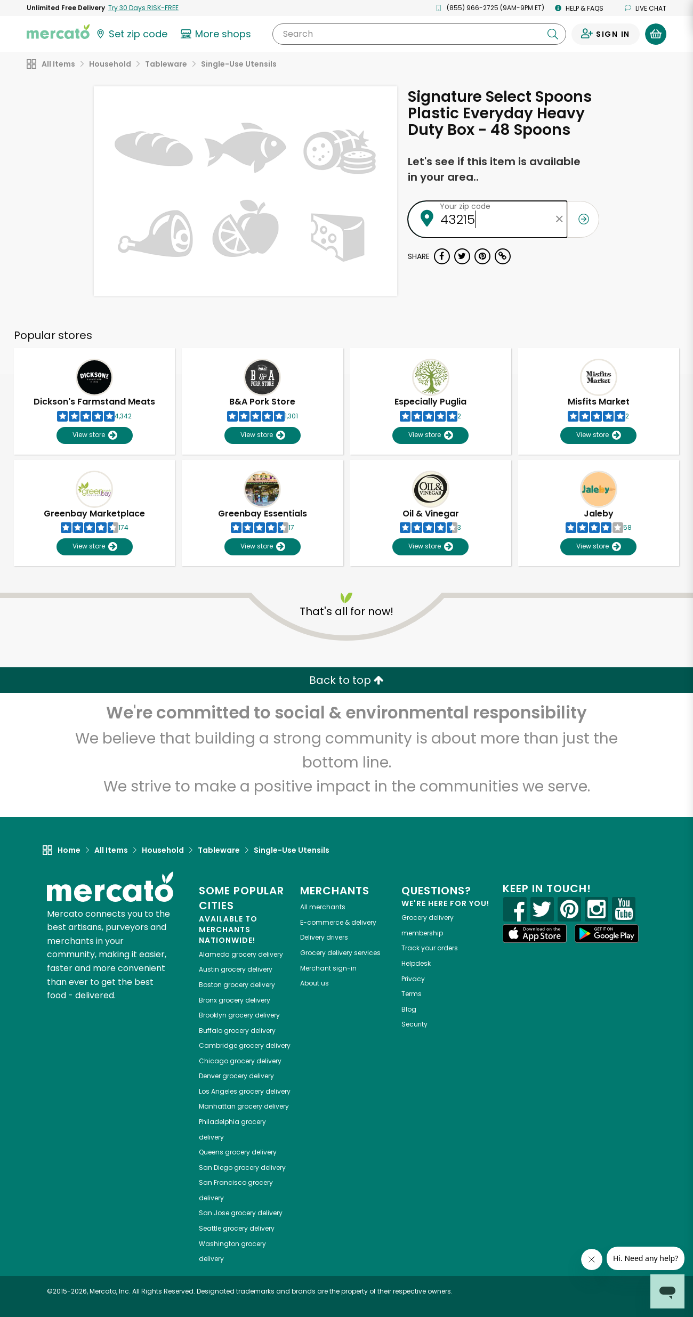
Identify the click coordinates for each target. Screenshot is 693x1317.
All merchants (322, 906)
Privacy (413, 978)
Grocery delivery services (340, 952)
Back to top (346, 680)
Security (414, 1024)
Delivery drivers (324, 937)
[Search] (419, 34)
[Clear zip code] (559, 219)
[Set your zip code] (131, 34)
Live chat (645, 8)
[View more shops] (217, 34)
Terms (411, 993)
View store (94, 435)
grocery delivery (241, 954)
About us (314, 983)
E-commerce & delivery (338, 922)
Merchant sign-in (328, 968)
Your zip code (465, 206)
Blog (408, 1009)
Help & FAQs (579, 8)
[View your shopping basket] (655, 34)
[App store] (535, 933)
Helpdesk (416, 963)
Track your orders (429, 947)
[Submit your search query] (552, 34)
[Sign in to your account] (605, 34)
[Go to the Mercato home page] (58, 31)
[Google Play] (607, 933)
